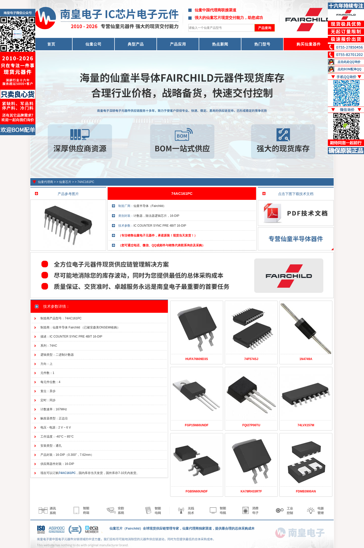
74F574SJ (251, 359)
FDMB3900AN (306, 491)
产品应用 (178, 44)
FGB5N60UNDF (197, 491)
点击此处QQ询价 (348, 62)
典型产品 (136, 44)
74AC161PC (85, 182)
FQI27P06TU (251, 425)
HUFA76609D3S (196, 359)
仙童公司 (93, 44)
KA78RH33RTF (251, 491)
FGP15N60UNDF (196, 425)
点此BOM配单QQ (349, 69)
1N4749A (306, 359)
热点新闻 (220, 44)
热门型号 (262, 44)
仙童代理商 (45, 182)
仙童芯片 (65, 182)
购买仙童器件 (309, 44)
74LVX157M (306, 425)
